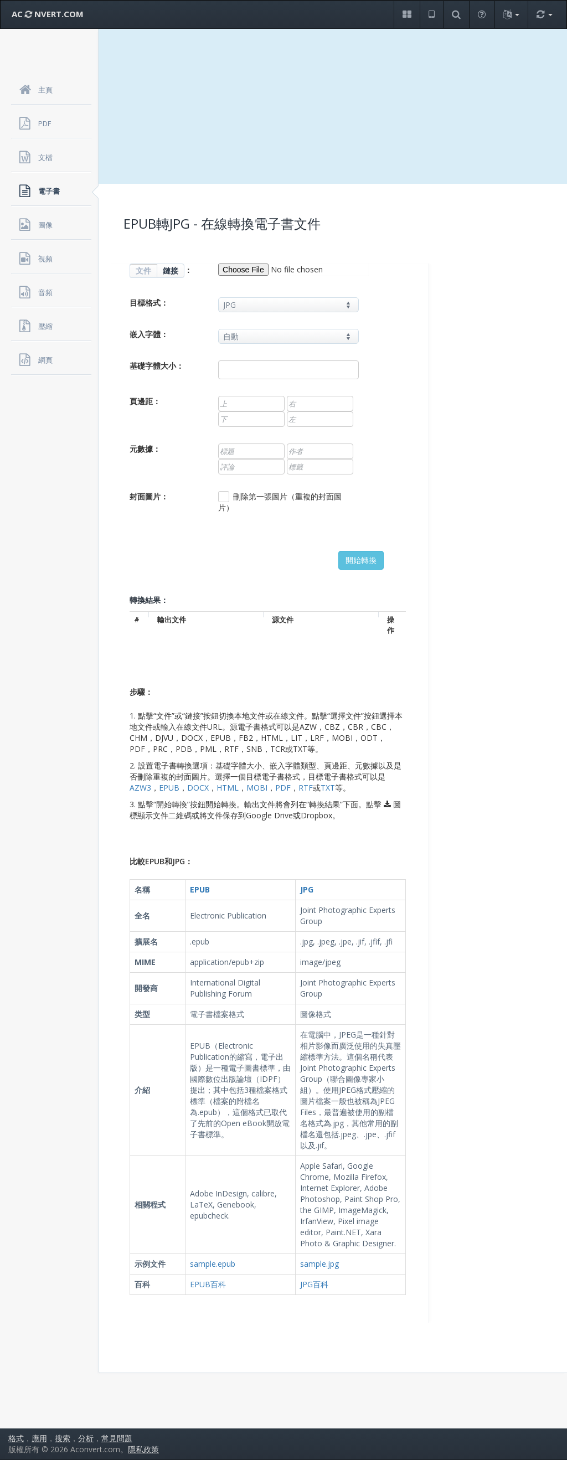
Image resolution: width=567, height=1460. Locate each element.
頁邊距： (145, 401)
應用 (39, 1438)
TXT (328, 787)
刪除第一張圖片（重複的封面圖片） (280, 502)
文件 (143, 270)
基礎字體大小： (157, 365)
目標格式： (149, 302)
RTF (305, 787)
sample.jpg (319, 1263)
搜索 (62, 1438)
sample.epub (212, 1263)
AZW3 (140, 787)
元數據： (145, 448)
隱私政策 (143, 1449)
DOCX (198, 787)
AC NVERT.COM (48, 13)
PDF (283, 787)
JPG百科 (314, 1284)
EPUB (169, 787)
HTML (228, 787)
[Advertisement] (333, 106)
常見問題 (116, 1438)
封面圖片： (149, 496)
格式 (16, 1438)
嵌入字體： (149, 334)
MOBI (256, 787)
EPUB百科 (208, 1284)
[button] (407, 14)
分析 (86, 1438)
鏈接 (170, 270)
